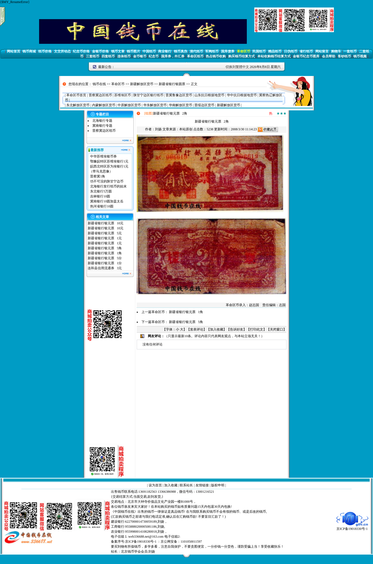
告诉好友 (236, 329)
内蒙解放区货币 (103, 105)
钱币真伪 (180, 51)
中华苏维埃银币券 (103, 156)
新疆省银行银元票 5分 (105, 258)
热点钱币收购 (216, 56)
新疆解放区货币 (141, 84)
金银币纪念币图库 (306, 56)
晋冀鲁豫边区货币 (179, 95)
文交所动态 (62, 51)
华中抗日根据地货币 (242, 95)
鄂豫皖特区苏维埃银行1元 (109, 161)
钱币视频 (360, 56)
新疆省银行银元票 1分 (105, 263)
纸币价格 (45, 51)
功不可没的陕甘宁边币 (106, 181)
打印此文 (256, 329)
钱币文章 (118, 51)
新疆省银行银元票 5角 (105, 248)
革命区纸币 (195, 56)
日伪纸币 (290, 51)
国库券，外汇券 (172, 56)
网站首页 (13, 51)
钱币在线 (99, 84)
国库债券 (227, 51)
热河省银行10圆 (101, 206)
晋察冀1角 (97, 176)
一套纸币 (350, 51)
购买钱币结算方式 (241, 56)
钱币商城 (29, 51)
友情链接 (202, 485)
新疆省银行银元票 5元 (105, 233)
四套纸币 (108, 56)
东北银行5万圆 (101, 191)
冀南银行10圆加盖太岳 (106, 201)
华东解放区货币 (155, 105)
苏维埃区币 (122, 95)
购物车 (336, 51)
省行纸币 (306, 51)
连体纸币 (124, 56)
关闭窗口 (276, 329)
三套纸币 (92, 56)
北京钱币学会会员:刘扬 (138, 551)
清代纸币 (196, 51)
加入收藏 (216, 329)
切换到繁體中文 (237, 67)
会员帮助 (328, 56)
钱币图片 (133, 51)
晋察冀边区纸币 (100, 95)
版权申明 (217, 485)
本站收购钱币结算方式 (274, 56)
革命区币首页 (76, 95)
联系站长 (186, 485)
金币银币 (139, 56)
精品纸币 (274, 51)
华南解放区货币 (180, 105)
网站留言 (322, 51)
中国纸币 (149, 51)
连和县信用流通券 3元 (105, 268)
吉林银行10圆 (100, 196)
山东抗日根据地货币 (209, 95)
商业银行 (164, 51)
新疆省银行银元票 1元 (105, 238)
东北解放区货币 (77, 105)
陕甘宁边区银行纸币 (148, 95)
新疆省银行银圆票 (172, 84)
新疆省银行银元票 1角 (105, 253)
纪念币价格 (81, 51)
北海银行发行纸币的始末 (108, 186)
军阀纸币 (212, 51)
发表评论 (196, 329)
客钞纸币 (344, 56)
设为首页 (155, 485)
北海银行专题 (102, 121)
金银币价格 (100, 51)
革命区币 (243, 51)
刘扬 (158, 129)
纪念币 (154, 56)
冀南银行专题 (102, 126)
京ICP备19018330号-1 (352, 527)
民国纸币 (259, 51)
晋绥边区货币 (204, 105)
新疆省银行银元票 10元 (105, 223)
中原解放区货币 (129, 105)
